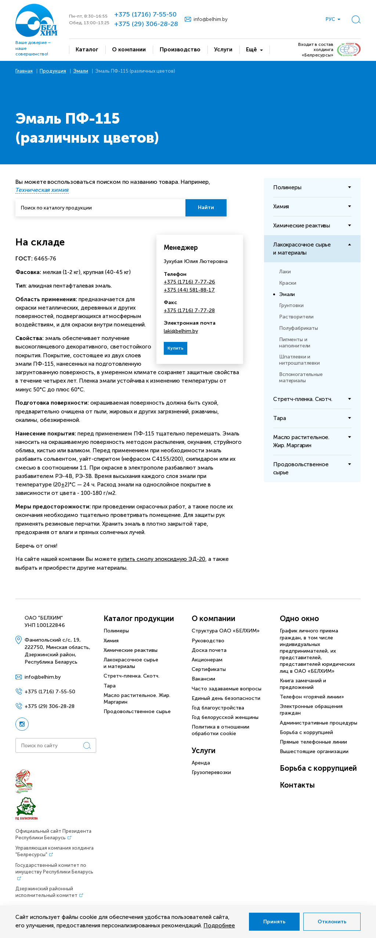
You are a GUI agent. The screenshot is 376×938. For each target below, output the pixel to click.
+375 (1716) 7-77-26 (189, 282)
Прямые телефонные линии (313, 742)
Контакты (297, 785)
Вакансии (203, 679)
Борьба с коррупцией (306, 732)
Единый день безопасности (226, 698)
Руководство (208, 641)
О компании (213, 618)
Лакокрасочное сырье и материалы (131, 663)
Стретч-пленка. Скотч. (131, 676)
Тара (110, 686)
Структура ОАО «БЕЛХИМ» (226, 631)
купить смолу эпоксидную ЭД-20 (161, 559)
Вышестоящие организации (314, 751)
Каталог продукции (139, 618)
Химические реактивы (131, 650)
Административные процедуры (318, 723)
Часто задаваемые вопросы (226, 689)
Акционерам (207, 660)
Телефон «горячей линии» (312, 697)
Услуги (204, 750)
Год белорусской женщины (225, 717)
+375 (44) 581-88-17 (189, 290)
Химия (111, 641)
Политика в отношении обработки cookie (220, 730)
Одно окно (299, 618)
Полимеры (116, 631)
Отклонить (332, 922)
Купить (175, 348)
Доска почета (209, 650)
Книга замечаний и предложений (303, 684)
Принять (274, 922)
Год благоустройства (218, 708)
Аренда (201, 763)
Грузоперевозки (211, 772)
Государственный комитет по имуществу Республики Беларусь (54, 868)
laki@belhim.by (181, 331)
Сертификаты (209, 669)
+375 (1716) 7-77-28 (189, 310)
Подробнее (219, 925)
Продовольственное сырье (137, 711)
